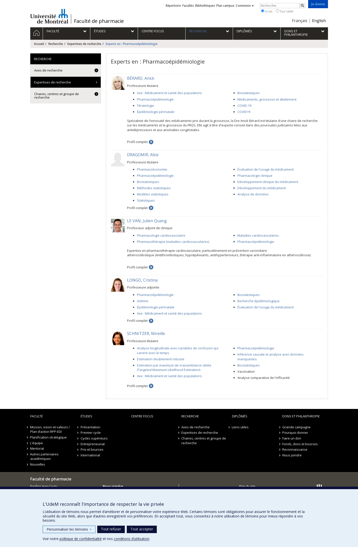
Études (86, 416)
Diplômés (239, 416)
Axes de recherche (48, 70)
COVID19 (243, 111)
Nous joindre (292, 455)
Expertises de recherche (84, 44)
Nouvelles (37, 464)
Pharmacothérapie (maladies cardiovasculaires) (173, 241)
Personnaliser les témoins (69, 529)
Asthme (142, 301)
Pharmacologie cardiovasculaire (161, 235)
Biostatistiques (248, 93)
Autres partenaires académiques (44, 456)
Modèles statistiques (152, 194)
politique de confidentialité (81, 538)
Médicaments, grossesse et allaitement (266, 99)
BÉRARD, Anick (140, 78)
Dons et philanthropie (301, 416)
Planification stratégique (48, 437)
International (90, 455)
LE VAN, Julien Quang (147, 220)
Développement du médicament (261, 188)
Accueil (39, 44)
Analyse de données (253, 194)
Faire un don (291, 438)
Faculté (36, 416)
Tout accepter (141, 529)
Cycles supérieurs (94, 438)
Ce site (266, 11)
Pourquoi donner (295, 432)
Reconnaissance (294, 449)
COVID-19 (244, 105)
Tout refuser (111, 529)
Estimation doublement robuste (160, 359)
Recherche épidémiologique (258, 301)
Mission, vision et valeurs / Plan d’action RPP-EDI (50, 429)
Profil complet (137, 142)
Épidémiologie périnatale (155, 111)
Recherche (55, 44)
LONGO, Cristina (142, 280)
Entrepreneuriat (93, 444)
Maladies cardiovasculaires (258, 235)
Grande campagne (296, 427)
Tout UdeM (284, 11)
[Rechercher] (302, 5)
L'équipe (36, 443)
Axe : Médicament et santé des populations (169, 93)
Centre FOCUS (142, 416)
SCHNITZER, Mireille (146, 333)
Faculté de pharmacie (99, 21)
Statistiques (146, 200)
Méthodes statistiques (154, 188)
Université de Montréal (49, 16)
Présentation (90, 427)
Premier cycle (91, 432)
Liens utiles (240, 427)
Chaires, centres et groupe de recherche (56, 96)
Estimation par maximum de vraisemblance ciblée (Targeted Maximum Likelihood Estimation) (174, 367)
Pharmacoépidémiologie (155, 99)
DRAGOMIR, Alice (143, 154)
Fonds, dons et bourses (300, 444)
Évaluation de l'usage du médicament (265, 169)
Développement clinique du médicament (267, 182)
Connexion (245, 5)
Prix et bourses (92, 449)
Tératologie (145, 105)
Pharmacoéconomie (152, 169)
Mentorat (37, 448)
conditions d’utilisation (131, 538)
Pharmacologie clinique (254, 175)
